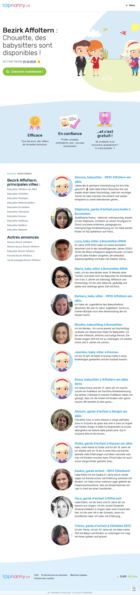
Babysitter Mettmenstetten (21, 202)
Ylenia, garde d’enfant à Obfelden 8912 (103, 526)
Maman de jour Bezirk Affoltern (23, 246)
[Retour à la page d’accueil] (16, 5)
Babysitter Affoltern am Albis (22, 189)
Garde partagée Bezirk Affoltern (24, 260)
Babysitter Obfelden (17, 193)
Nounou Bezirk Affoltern (19, 242)
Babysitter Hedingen (17, 198)
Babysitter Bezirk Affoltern (21, 251)
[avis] (122, 576)
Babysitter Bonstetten (18, 207)
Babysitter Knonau (16, 216)
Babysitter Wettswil (17, 229)
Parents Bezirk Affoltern (19, 255)
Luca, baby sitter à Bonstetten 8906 (100, 241)
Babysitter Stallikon (17, 225)
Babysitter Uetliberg (17, 220)
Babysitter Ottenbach (18, 211)
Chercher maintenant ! (24, 71)
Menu (130, 5)
